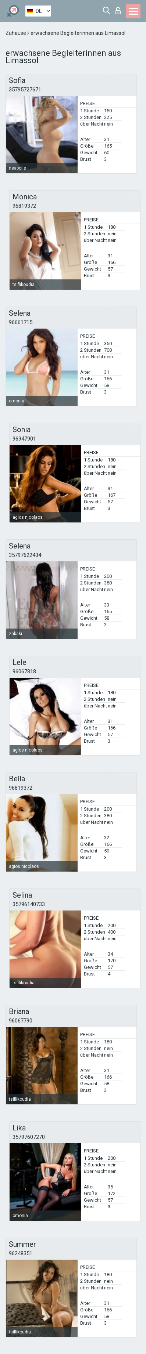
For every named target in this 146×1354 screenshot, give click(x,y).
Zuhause (16, 33)
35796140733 (29, 904)
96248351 (20, 1253)
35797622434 (25, 555)
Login (118, 11)
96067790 (20, 1020)
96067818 (24, 671)
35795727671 (25, 89)
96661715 (20, 322)
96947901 (24, 438)
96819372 (24, 206)
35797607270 (29, 1137)
